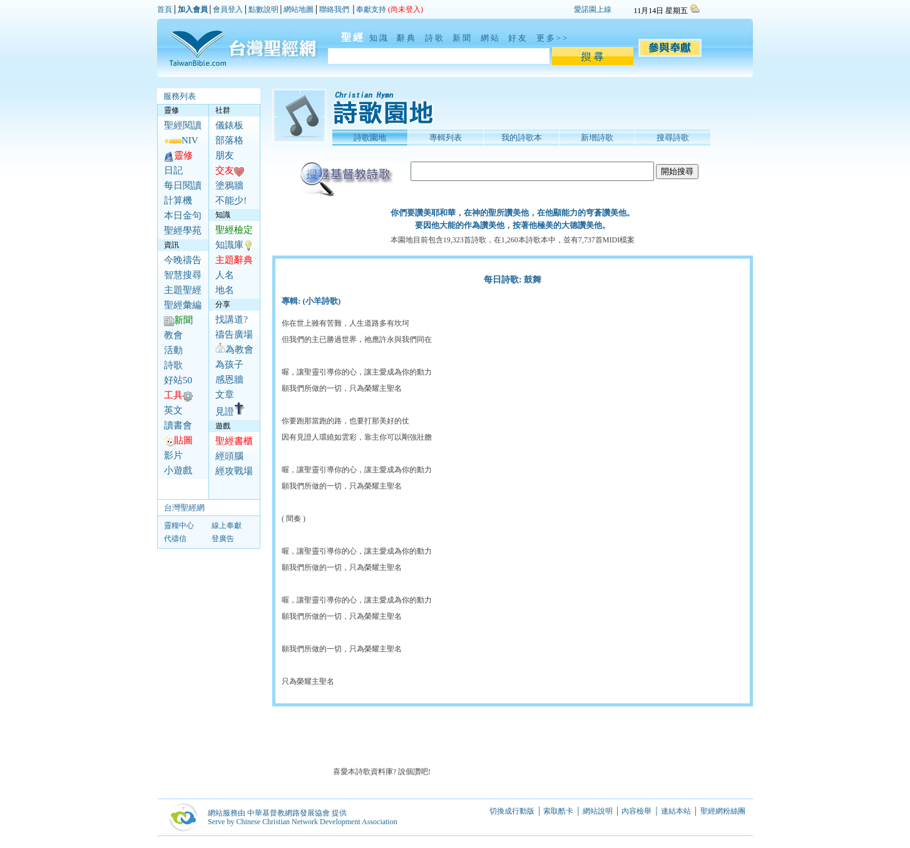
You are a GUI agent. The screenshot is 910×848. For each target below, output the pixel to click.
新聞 (464, 38)
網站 (492, 38)
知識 (381, 38)
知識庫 (229, 245)
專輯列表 (445, 137)
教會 (173, 335)
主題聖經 (183, 290)
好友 (520, 38)
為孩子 (229, 364)
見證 (230, 411)
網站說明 (598, 811)
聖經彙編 (183, 305)
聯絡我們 (334, 9)
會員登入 (228, 9)
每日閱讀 (183, 185)
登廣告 (223, 538)
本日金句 (183, 215)
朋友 (224, 155)
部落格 (229, 140)
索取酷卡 (558, 811)
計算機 (178, 200)
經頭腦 (229, 456)
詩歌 (437, 38)
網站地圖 (299, 9)
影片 (173, 455)
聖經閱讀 (183, 125)
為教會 (234, 349)
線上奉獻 (227, 525)
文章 (224, 395)
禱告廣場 (234, 334)
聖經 (346, 37)
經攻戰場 (234, 471)
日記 (173, 170)
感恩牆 (229, 380)
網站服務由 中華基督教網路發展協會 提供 (277, 813)
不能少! (231, 200)
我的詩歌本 (521, 137)
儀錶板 (229, 125)
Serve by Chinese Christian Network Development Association (302, 821)
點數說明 (263, 9)
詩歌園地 (370, 137)
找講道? (231, 319)
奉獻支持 (371, 9)
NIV (181, 140)
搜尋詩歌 (673, 137)
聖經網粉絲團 (723, 811)
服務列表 (179, 96)
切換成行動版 (511, 811)
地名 (224, 290)
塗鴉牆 (229, 185)
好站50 (178, 380)
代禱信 (175, 538)
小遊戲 (178, 470)
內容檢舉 (636, 811)
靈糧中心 (179, 525)
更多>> (553, 38)
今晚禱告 (183, 260)
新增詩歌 (597, 137)
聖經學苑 (183, 230)
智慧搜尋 (183, 275)
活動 (173, 350)
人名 (224, 275)
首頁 (164, 9)
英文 (173, 410)
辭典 (409, 38)
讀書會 (178, 425)
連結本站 (676, 811)
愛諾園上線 (592, 9)
